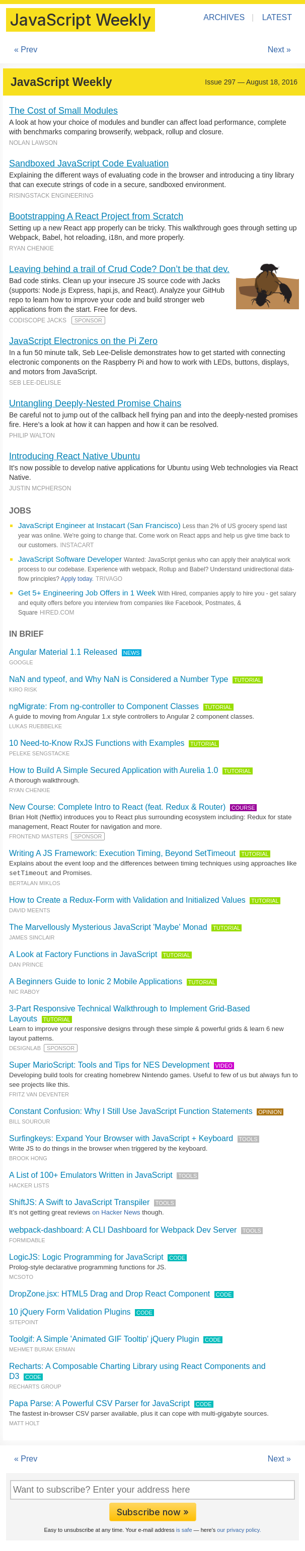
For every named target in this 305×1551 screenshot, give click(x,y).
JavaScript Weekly (80, 20)
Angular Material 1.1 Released (63, 652)
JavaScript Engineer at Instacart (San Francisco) (99, 525)
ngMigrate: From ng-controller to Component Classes (104, 706)
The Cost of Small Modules (63, 111)
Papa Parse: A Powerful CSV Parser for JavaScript (99, 1403)
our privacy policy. (239, 1529)
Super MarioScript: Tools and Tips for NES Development (109, 1064)
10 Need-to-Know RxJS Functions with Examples (97, 743)
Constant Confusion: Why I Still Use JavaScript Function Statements (131, 1110)
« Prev (25, 49)
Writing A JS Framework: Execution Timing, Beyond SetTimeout (122, 853)
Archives (224, 17)
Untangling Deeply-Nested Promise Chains (95, 403)
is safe (184, 1529)
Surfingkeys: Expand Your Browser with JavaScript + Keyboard (121, 1138)
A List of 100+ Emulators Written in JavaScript (91, 1174)
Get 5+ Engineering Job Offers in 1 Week (87, 592)
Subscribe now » (153, 1511)
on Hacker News (116, 1212)
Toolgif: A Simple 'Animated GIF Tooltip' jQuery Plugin (104, 1338)
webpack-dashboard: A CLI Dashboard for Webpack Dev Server (123, 1229)
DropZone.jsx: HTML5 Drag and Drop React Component (109, 1293)
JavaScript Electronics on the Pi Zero (83, 341)
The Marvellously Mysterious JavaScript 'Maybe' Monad (108, 926)
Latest (277, 17)
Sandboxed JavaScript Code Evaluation (89, 163)
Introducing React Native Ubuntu (74, 456)
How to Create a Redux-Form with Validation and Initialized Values (127, 899)
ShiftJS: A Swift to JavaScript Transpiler (79, 1201)
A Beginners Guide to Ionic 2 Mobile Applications (95, 981)
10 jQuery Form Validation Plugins (70, 1311)
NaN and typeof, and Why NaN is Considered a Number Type (118, 679)
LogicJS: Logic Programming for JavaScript (86, 1256)
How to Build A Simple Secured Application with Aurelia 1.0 (113, 770)
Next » (279, 49)
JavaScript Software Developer (70, 559)
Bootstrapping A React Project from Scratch (96, 216)
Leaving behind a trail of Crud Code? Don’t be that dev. (119, 269)
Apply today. (77, 578)
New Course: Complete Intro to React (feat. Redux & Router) (117, 807)
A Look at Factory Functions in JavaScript (83, 954)
